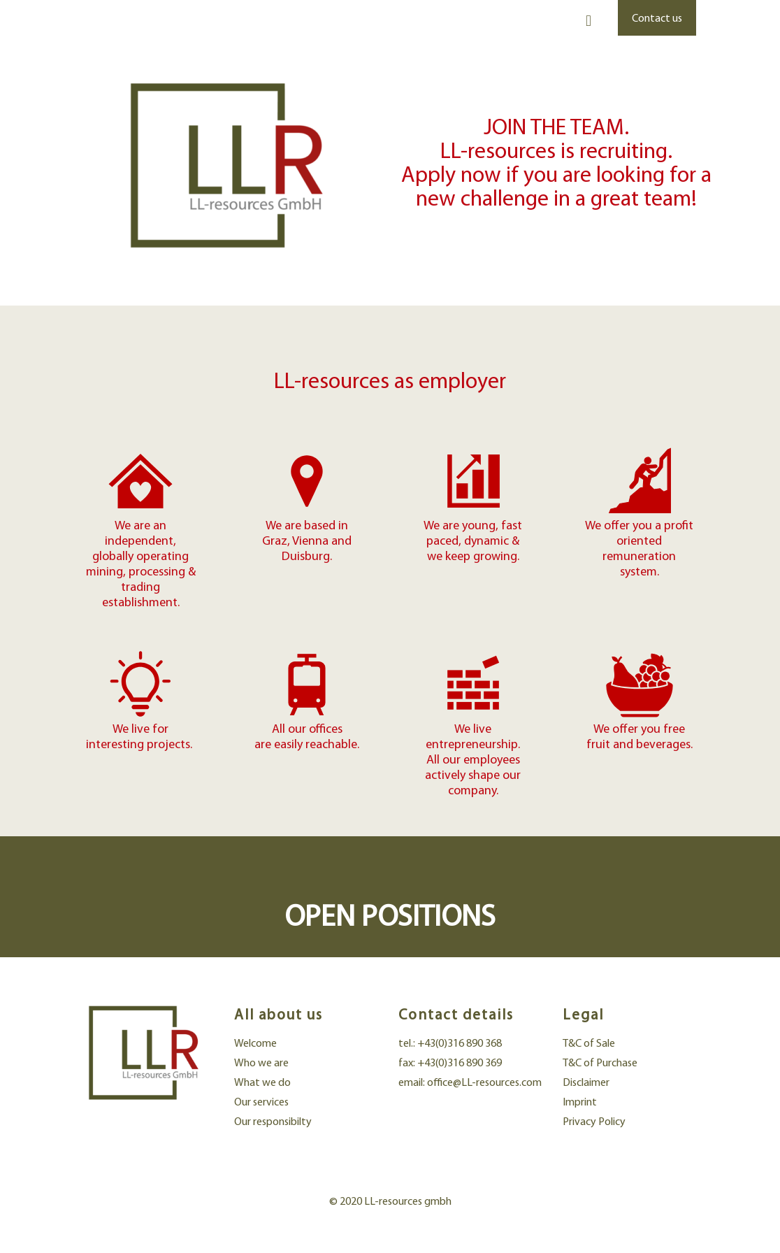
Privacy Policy (594, 1121)
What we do (262, 1082)
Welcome (255, 1043)
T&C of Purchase (600, 1062)
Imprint (580, 1101)
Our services (261, 1101)
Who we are (261, 1062)
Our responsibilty (273, 1121)
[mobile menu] (588, 21)
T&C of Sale (589, 1043)
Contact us (657, 17)
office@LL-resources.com (484, 1082)
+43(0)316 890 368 (459, 1043)
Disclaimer (586, 1082)
